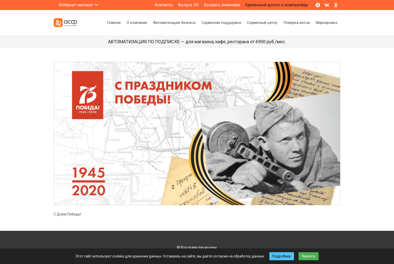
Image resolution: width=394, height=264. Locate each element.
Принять (309, 256)
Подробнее (281, 256)
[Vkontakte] (326, 5)
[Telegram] (317, 5)
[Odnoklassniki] (335, 5)
